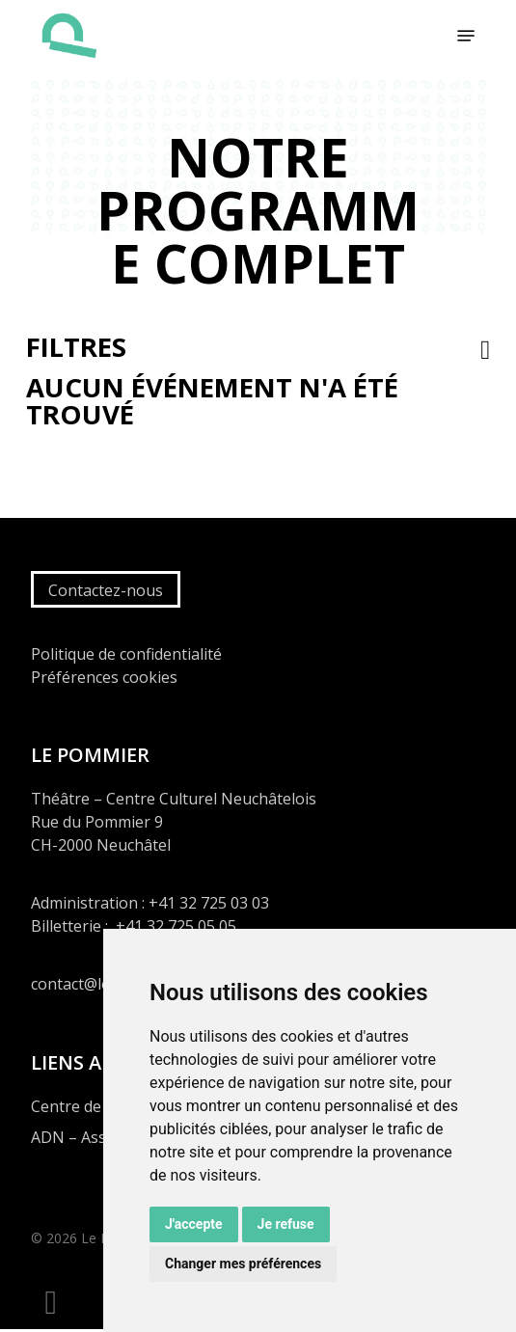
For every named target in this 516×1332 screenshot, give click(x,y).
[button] (466, 35)
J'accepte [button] (194, 1224)
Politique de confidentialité (126, 654)
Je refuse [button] (286, 1224)
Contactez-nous (105, 590)
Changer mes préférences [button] (243, 1263)
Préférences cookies (104, 677)
